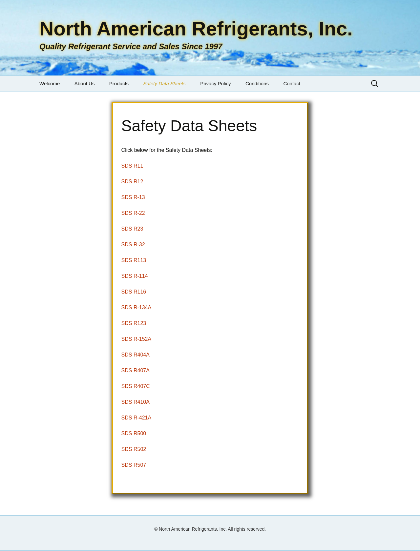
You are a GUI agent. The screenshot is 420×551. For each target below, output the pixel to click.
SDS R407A (135, 370)
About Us (84, 83)
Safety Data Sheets (164, 83)
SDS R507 (133, 465)
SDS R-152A (136, 339)
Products (119, 83)
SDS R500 (133, 433)
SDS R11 (132, 166)
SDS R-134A (136, 307)
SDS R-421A (136, 417)
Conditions (257, 83)
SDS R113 (133, 260)
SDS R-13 (133, 197)
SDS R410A (135, 402)
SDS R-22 (133, 213)
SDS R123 (133, 323)
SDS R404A (135, 354)
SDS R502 (133, 449)
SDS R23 (132, 229)
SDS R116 (133, 292)
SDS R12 (132, 181)
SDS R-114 (134, 276)
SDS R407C (135, 386)
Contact (291, 83)
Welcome (49, 83)
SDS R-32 (133, 244)
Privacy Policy (215, 83)
